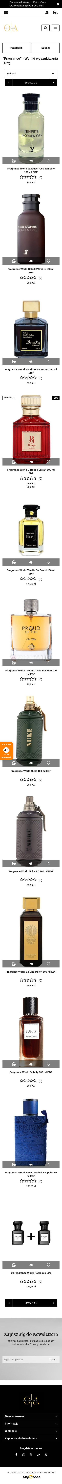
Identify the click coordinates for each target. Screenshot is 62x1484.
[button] (55, 12)
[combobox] (31, 73)
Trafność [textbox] (11, 73)
